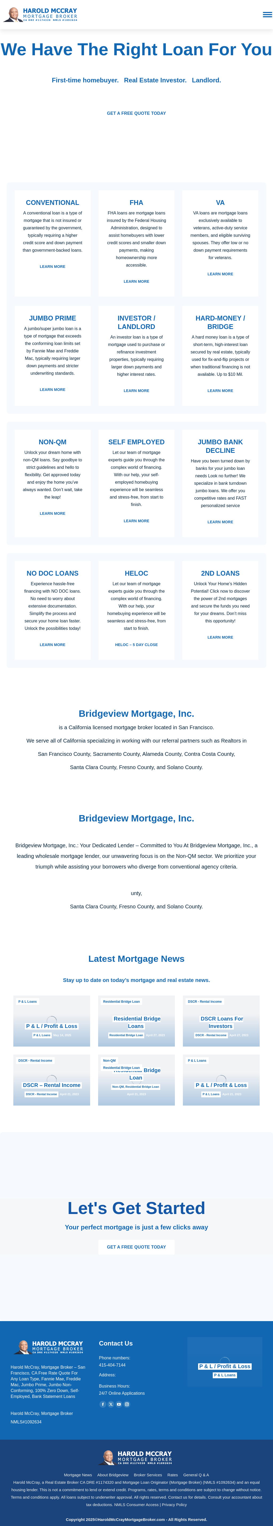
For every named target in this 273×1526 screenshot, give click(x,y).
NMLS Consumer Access (136, 1504)
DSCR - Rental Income (205, 1002)
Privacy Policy (174, 1504)
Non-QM (109, 1061)
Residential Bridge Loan (121, 1002)
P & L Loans (27, 1002)
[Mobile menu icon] (267, 14)
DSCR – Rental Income (52, 1085)
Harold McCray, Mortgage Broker (42, 1413)
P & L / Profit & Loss (51, 1026)
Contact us (177, 1497)
